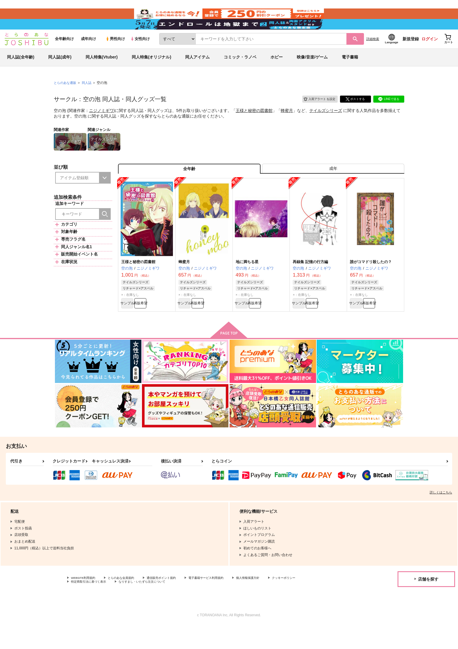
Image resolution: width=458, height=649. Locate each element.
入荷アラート (315, 112)
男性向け (115, 53)
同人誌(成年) (59, 71)
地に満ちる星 (247, 280)
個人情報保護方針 (274, 600)
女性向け (140, 53)
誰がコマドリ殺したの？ (371, 280)
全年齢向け (64, 53)
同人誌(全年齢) (20, 71)
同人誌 (89, 97)
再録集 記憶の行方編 (310, 280)
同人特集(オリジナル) (151, 71)
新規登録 (411, 53)
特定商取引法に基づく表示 (133, 604)
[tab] (333, 185)
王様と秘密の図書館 (254, 124)
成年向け (88, 53)
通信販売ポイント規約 (174, 600)
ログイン (429, 53)
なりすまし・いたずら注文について (194, 604)
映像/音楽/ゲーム (312, 71)
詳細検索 (372, 53)
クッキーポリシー (85, 604)
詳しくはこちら (441, 513)
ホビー (276, 71)
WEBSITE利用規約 (86, 600)
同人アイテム (197, 71)
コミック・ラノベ (240, 71)
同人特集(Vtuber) (102, 71)
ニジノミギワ (101, 124)
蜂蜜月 (287, 124)
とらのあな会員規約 (129, 600)
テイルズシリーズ (325, 124)
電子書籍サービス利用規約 (226, 600)
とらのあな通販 (66, 97)
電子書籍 (350, 71)
